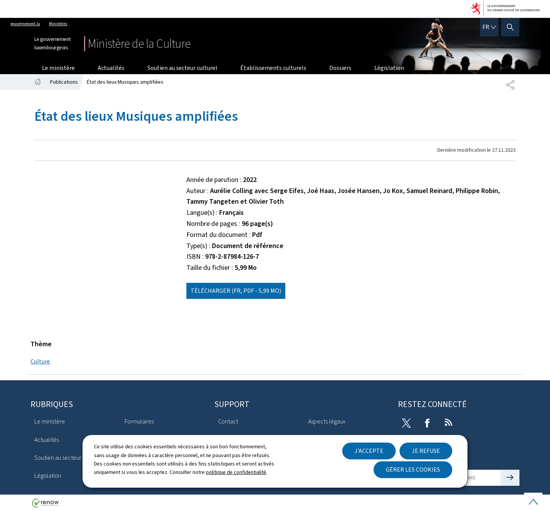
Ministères (58, 24)
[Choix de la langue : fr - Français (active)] (489, 27)
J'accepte (368, 451)
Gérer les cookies (413, 470)
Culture (40, 361)
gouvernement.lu (25, 24)
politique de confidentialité (236, 472)
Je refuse (426, 451)
